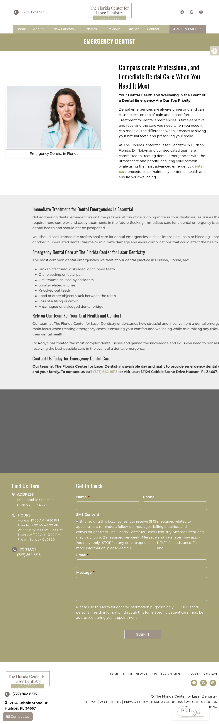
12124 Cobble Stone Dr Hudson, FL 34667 (35, 502)
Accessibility (110, 702)
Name (82, 497)
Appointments (172, 674)
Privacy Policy (144, 548)
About (38, 29)
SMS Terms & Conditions (184, 548)
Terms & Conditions (167, 702)
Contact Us (17, 717)
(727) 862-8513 (32, 12)
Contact (153, 29)
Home (21, 29)
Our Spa (134, 29)
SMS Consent (87, 515)
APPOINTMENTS (188, 29)
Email (82, 555)
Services (90, 29)
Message (85, 573)
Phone (149, 497)
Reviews (114, 29)
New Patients (63, 29)
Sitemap (90, 702)
